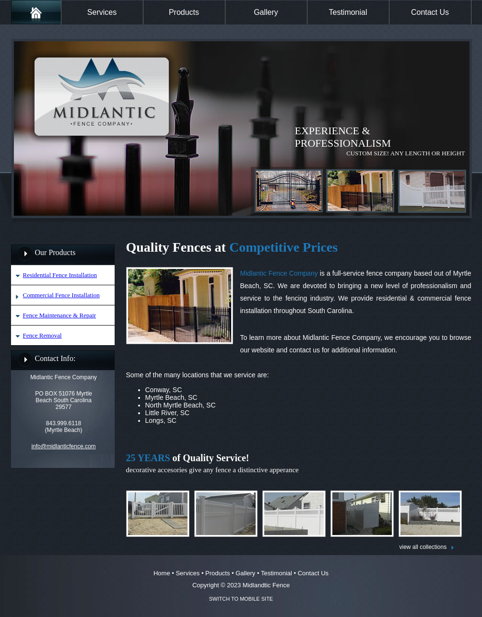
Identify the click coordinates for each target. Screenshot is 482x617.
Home (161, 573)
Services (102, 12)
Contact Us (430, 12)
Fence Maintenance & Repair (59, 315)
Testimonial (348, 12)
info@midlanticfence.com (63, 446)
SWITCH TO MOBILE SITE (241, 599)
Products (184, 12)
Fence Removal (42, 335)
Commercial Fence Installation (61, 295)
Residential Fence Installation (60, 275)
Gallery (266, 12)
